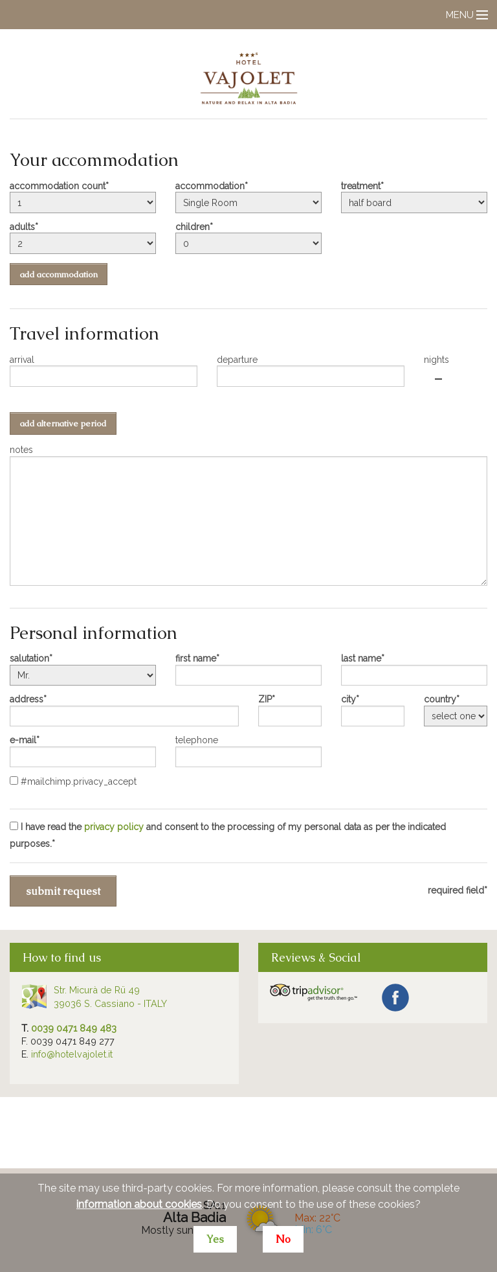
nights (436, 359)
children (192, 226)
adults (22, 226)
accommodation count (57, 186)
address (26, 699)
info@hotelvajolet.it (72, 1053)
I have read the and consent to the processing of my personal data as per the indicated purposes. (228, 835)
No (283, 1239)
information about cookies (139, 1204)
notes (21, 449)
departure (237, 359)
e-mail (23, 740)
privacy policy (114, 827)
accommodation (210, 186)
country (440, 699)
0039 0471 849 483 (73, 1028)
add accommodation (59, 274)
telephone (196, 740)
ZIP (265, 699)
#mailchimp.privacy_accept (73, 781)
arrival (22, 359)
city (348, 699)
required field (456, 890)
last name (361, 658)
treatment (361, 186)
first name (195, 658)
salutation (29, 658)
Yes (215, 1239)
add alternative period (63, 423)
